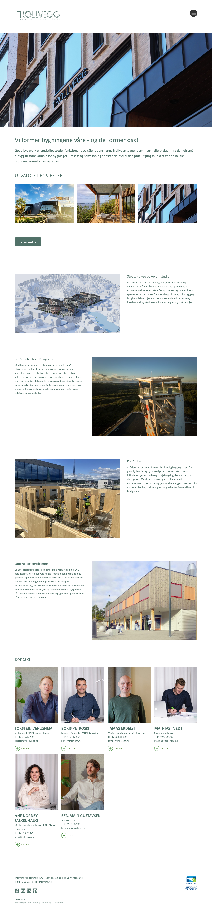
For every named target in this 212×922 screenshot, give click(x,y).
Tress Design (32, 902)
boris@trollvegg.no (71, 741)
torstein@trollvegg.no (26, 741)
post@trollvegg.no (42, 881)
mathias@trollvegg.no (166, 741)
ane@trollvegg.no (24, 837)
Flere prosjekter (28, 242)
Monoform (58, 902)
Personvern (20, 898)
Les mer (22, 748)
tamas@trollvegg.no (119, 741)
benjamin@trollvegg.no (73, 828)
